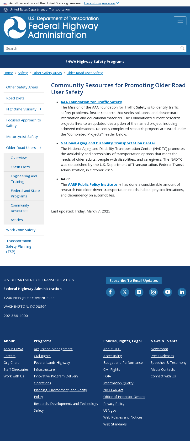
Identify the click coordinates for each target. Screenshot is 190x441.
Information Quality (118, 383)
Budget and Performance (123, 362)
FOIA (107, 376)
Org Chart (11, 362)
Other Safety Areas (47, 73)
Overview (19, 157)
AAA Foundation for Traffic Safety (91, 101)
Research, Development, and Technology (66, 403)
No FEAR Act (113, 390)
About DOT (112, 349)
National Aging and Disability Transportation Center (108, 143)
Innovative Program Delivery (56, 376)
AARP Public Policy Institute (94, 184)
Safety (23, 73)
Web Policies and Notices (122, 417)
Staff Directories (16, 369)
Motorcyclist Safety (22, 136)
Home (8, 73)
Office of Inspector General (124, 396)
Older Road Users (23, 147)
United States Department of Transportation (40, 9)
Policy (38, 396)
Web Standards (115, 424)
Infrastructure (44, 369)
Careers (10, 356)
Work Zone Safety (21, 229)
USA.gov (109, 410)
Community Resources (20, 208)
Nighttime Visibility (23, 109)
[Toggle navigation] (180, 20)
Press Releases (162, 356)
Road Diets (15, 98)
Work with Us (14, 376)
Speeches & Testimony (168, 362)
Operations (42, 383)
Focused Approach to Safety (23, 123)
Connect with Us (163, 376)
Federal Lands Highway (52, 362)
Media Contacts (163, 369)
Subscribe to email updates (134, 280)
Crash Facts (20, 166)
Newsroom (159, 349)
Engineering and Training (24, 179)
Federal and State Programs (25, 193)
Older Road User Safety (85, 73)
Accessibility (112, 356)
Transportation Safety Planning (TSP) (18, 246)
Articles (17, 219)
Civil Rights (42, 356)
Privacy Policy (113, 403)
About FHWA (13, 349)
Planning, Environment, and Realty (60, 390)
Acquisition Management (53, 349)
